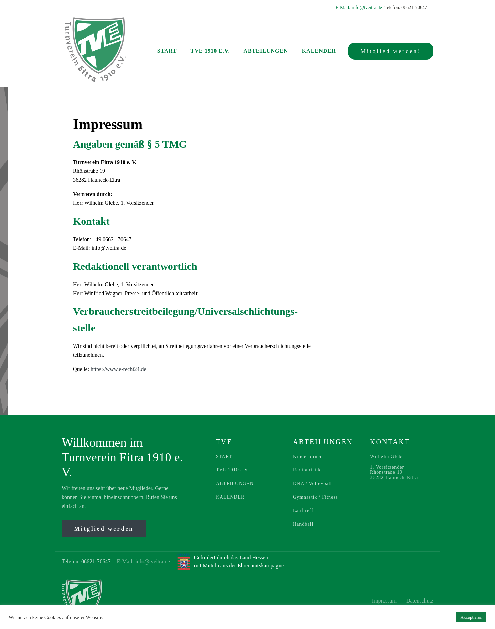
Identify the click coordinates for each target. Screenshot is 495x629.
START (224, 456)
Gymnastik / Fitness (315, 497)
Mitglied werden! (390, 51)
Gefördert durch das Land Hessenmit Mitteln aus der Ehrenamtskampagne (239, 561)
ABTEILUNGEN (235, 483)
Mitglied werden (104, 529)
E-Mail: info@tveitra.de (359, 7)
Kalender (319, 51)
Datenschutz (419, 601)
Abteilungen (266, 51)
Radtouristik (307, 469)
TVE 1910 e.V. (210, 51)
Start (167, 51)
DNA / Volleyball (312, 483)
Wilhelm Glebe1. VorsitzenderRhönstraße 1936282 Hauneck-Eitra (394, 467)
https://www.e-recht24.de (118, 369)
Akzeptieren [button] (471, 617)
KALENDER (230, 497)
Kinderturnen (308, 456)
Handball (303, 524)
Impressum (385, 601)
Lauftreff (303, 510)
